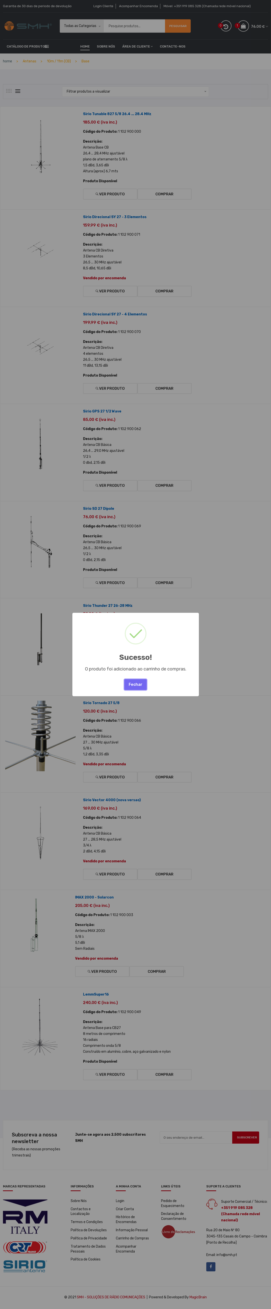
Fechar (135, 684)
